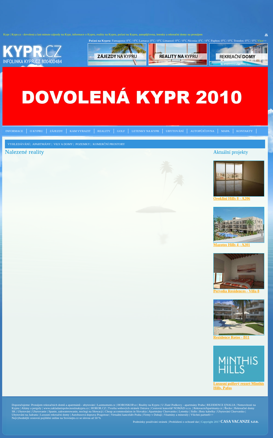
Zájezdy (56, 131)
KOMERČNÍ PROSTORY (109, 144)
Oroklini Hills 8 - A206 (231, 199)
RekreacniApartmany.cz (207, 408)
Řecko (228, 408)
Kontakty (244, 131)
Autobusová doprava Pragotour (90, 414)
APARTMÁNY (41, 144)
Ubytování (175, 131)
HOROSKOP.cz (127, 404)
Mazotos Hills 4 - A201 (231, 245)
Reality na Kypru (149, 404)
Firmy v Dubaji (152, 414)
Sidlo (194, 411)
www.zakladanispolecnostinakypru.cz (66, 408)
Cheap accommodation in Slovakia (126, 411)
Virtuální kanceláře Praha (126, 414)
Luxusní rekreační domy (54, 414)
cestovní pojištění (40, 417)
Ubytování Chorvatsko (231, 411)
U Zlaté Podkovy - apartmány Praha (183, 404)
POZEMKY (82, 144)
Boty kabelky (207, 411)
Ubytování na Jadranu (25, 414)
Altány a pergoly (31, 408)
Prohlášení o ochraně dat (184, 421)
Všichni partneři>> (202, 414)
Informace (14, 131)
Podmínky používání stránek (150, 421)
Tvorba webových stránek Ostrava (128, 408)
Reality (104, 131)
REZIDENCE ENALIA (221, 404)
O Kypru (36, 131)
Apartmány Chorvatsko (163, 411)
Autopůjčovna (202, 131)
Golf (121, 131)
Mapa (225, 131)
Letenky (184, 411)
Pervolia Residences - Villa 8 (236, 291)
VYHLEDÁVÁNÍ (19, 144)
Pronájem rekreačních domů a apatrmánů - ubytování (63, 404)
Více (260, 40)
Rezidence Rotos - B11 (231, 337)
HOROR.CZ (98, 408)
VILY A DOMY (62, 144)
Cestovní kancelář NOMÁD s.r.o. (171, 408)
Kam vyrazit (80, 131)
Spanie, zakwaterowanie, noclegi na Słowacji (75, 411)
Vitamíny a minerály (176, 414)
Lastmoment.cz (106, 404)
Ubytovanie (39, 411)
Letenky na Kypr (145, 131)
